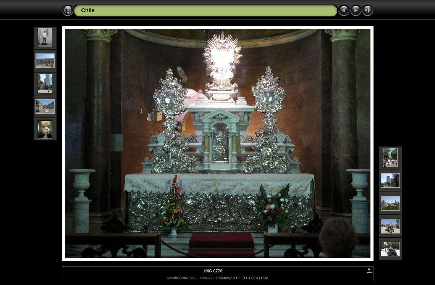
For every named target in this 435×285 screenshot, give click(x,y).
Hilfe (264, 278)
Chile (88, 10)
